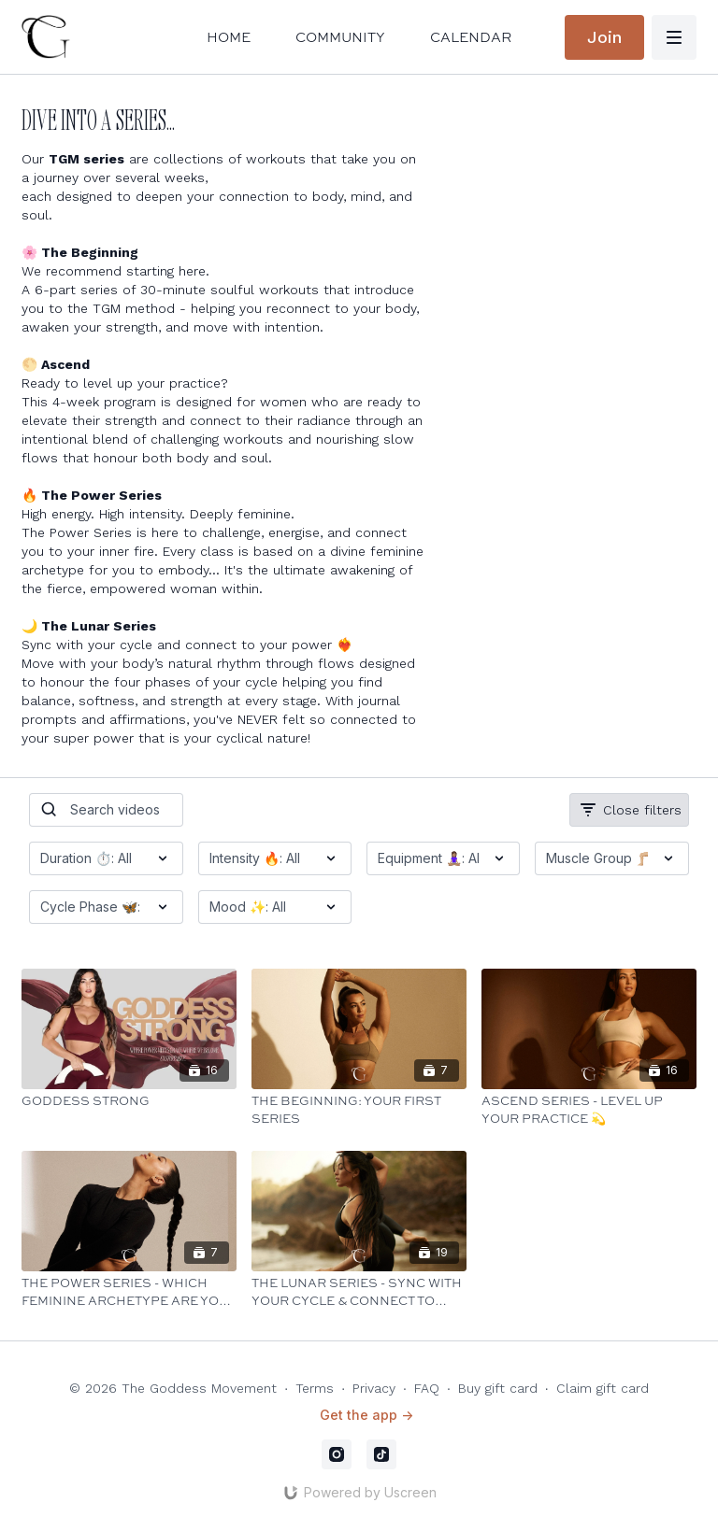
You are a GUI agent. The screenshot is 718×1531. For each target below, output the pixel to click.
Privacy (373, 1388)
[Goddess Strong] (129, 1101)
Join (604, 37)
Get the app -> (366, 1415)
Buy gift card (498, 1388)
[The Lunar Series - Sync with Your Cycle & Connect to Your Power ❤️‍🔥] (359, 1292)
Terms (314, 1388)
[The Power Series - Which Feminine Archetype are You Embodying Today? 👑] (129, 1292)
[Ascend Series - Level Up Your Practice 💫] (588, 1110)
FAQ (426, 1388)
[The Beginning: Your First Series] (359, 1110)
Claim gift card (602, 1388)
